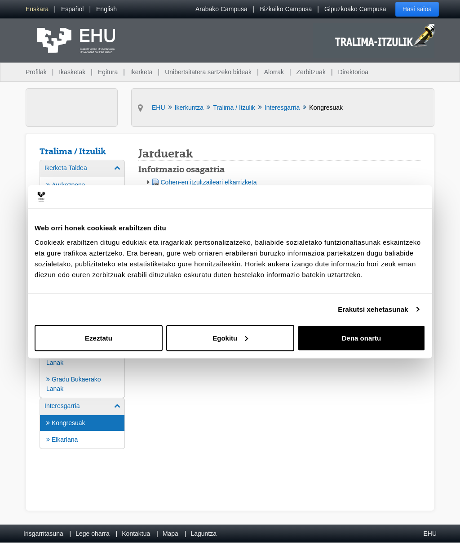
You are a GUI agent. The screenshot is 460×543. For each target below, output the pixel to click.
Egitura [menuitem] (108, 72)
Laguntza (203, 533)
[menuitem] (37, 9)
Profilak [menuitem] (36, 72)
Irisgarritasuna (43, 533)
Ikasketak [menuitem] (72, 72)
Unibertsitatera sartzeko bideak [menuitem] (208, 72)
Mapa (170, 533)
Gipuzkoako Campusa (355, 9)
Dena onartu (361, 337)
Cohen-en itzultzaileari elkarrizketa (209, 182)
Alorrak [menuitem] (274, 72)
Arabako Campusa (221, 9)
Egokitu (230, 337)
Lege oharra (92, 533)
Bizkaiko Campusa (286, 9)
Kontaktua (136, 533)
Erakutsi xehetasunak (373, 309)
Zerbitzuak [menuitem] (311, 72)
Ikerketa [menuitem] (141, 72)
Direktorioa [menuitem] (353, 72)
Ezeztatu (98, 337)
